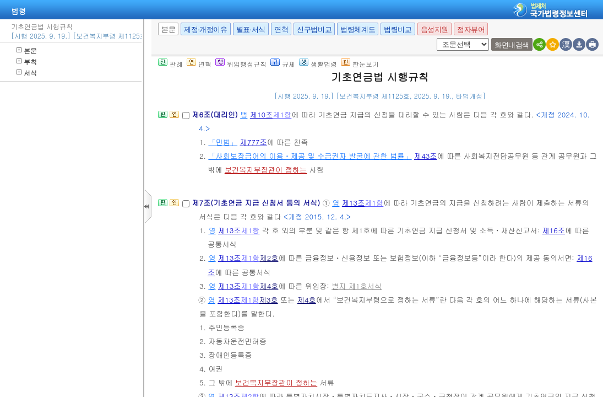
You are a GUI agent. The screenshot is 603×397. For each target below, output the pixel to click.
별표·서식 (250, 29)
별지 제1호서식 (357, 286)
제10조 (261, 114)
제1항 (282, 114)
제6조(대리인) (216, 114)
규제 (282, 63)
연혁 (281, 29)
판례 (170, 63)
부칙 (27, 61)
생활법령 (318, 63)
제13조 (353, 202)
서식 (27, 72)
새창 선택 (440, 38)
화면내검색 (512, 45)
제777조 (253, 142)
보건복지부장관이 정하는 (266, 169)
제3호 (268, 299)
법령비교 (397, 29)
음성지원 (434, 29)
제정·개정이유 (205, 29)
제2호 (268, 258)
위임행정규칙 (241, 63)
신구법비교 (314, 29)
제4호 (268, 286)
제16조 (554, 230)
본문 (27, 50)
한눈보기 (360, 63)
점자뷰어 (471, 29)
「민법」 (222, 142)
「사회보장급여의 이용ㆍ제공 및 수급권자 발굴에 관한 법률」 (309, 156)
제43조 (425, 156)
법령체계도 (357, 29)
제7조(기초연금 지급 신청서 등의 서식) (257, 202)
